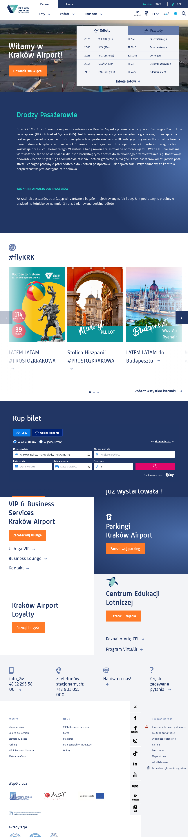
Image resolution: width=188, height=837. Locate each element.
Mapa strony (159, 756)
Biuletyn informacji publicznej (169, 727)
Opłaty (66, 750)
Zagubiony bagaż (18, 738)
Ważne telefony (17, 756)
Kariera (156, 744)
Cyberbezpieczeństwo (164, 738)
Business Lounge (25, 558)
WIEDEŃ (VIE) (105, 39)
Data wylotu (19, 461)
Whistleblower (160, 762)
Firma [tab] (69, 4)
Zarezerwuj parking (125, 549)
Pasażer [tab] (45, 4)
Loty (42, 14)
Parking (13, 744)
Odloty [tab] (102, 30)
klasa (151, 441)
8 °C (177, 4)
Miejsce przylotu (102, 449)
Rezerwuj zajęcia (123, 616)
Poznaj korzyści (28, 628)
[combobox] (154, 13)
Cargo (66, 732)
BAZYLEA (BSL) (106, 55)
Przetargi (68, 738)
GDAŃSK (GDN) (106, 63)
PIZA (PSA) (104, 47)
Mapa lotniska (16, 727)
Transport (90, 14)
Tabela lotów (126, 81)
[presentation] (6, 317)
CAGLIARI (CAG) (106, 72)
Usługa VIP (19, 548)
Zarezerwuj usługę (27, 535)
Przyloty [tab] (153, 30)
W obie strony (27, 442)
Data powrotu (61, 461)
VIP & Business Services (21, 750)
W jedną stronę (53, 442)
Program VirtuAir (121, 649)
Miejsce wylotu (20, 449)
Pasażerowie (99, 461)
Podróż (65, 14)
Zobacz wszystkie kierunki (156, 391)
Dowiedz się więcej (28, 71)
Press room (158, 750)
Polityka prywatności (163, 732)
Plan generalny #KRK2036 (77, 744)
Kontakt (16, 568)
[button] (90, 392)
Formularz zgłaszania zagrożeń (169, 768)
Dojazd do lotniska (19, 732)
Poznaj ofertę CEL (122, 639)
